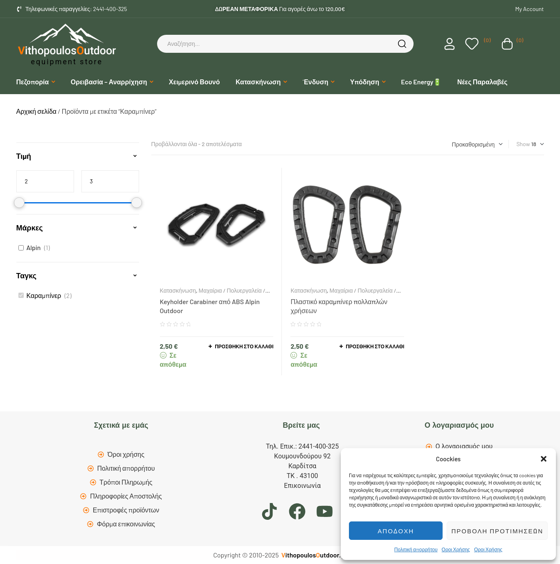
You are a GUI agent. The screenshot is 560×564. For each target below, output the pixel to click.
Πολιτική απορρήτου (416, 549)
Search (403, 44)
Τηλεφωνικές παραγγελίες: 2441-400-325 (76, 8)
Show (523, 143)
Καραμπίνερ (44, 295)
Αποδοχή (396, 531)
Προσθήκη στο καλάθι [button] (244, 346)
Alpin (34, 247)
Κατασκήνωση (178, 290)
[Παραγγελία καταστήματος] (477, 144)
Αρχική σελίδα (36, 111)
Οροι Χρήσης (456, 549)
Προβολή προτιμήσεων (497, 531)
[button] (544, 459)
